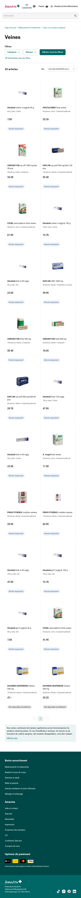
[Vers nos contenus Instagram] (63, 891)
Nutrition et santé (12, 778)
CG (6, 835)
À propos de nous (12, 846)
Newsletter (9, 819)
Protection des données (15, 830)
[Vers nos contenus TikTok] (58, 891)
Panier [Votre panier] (43, 6)
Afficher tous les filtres (52, 52)
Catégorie (13, 52)
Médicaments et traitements (29, 28)
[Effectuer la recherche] (75, 16)
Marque (31, 52)
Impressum (9, 824)
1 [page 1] (40, 719)
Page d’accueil (10, 28)
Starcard (8, 814)
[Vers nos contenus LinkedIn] (74, 891)
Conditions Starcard (13, 841)
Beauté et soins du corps (15, 772)
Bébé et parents (11, 783)
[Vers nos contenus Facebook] (69, 891)
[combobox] (37, 16)
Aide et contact (11, 808)
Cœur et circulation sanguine (54, 28)
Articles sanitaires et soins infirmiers (20, 788)
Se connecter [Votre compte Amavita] (29, 6)
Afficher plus (12, 738)
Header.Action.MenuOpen (64, 6)
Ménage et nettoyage (14, 794)
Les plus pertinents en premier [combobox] (61, 69)
